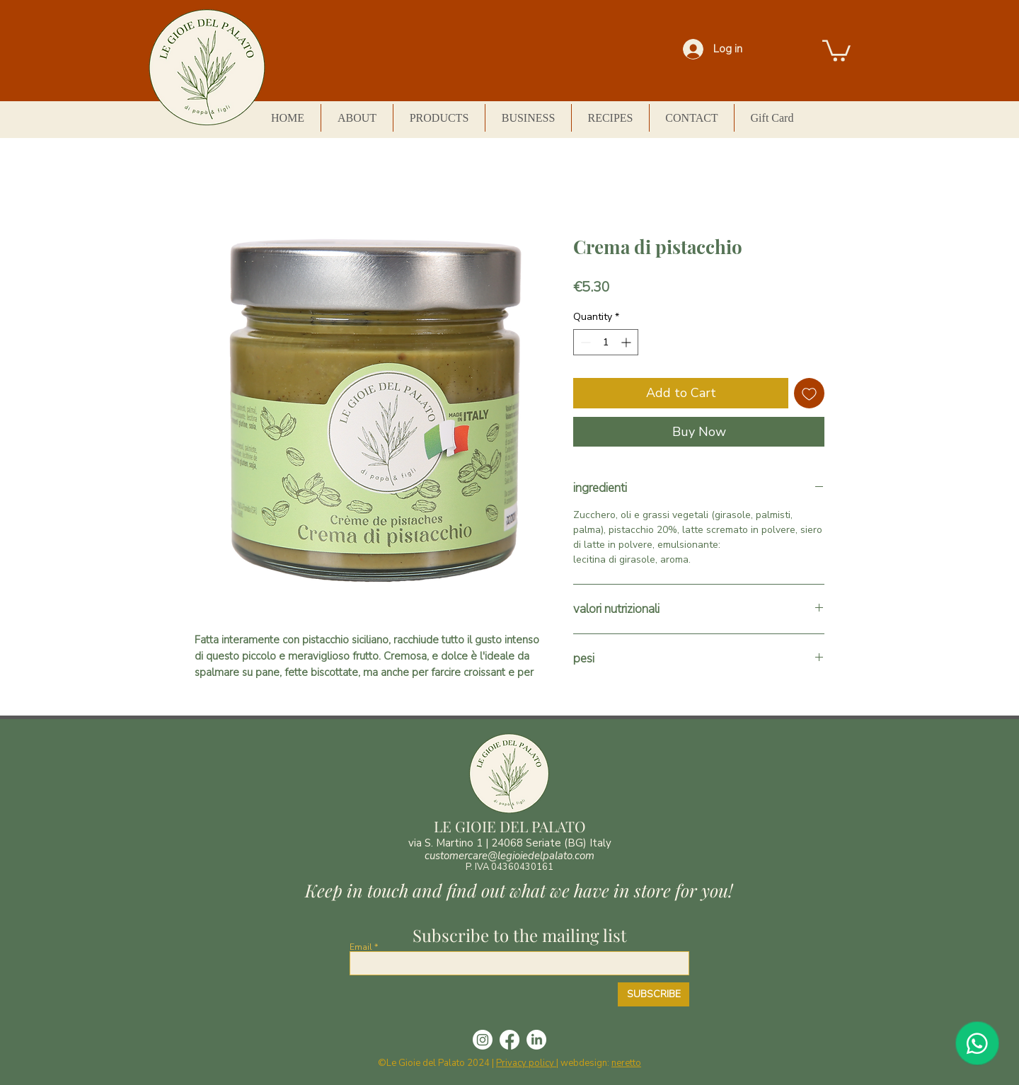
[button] (836, 50)
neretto (626, 1063)
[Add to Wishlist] (809, 393)
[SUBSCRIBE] (653, 994)
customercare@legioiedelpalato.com (509, 856)
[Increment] (627, 342)
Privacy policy (526, 1063)
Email (361, 947)
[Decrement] (584, 342)
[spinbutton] (605, 342)
